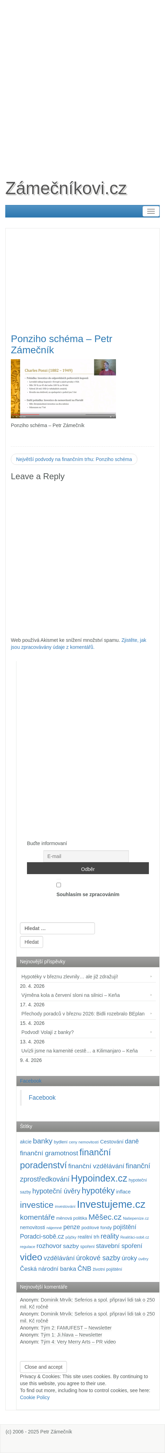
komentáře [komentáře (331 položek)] (37, 1217)
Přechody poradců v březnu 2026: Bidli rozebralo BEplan (83, 1013)
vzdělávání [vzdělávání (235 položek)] (59, 1258)
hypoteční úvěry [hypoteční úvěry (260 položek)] (56, 1191)
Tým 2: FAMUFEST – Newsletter (76, 1328)
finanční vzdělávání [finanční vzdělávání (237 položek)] (96, 1166)
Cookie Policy (35, 1397)
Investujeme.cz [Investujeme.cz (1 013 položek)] (111, 1204)
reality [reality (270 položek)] (110, 1236)
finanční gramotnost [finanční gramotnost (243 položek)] (49, 1153)
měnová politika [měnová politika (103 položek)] (71, 1218)
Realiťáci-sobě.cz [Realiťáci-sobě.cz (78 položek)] (134, 1237)
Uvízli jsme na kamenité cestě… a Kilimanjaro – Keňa (79, 1051)
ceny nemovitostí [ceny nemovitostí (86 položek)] (84, 1142)
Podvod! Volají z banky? (47, 1032)
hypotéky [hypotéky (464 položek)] (98, 1190)
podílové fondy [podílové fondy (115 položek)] (96, 1227)
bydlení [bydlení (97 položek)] (61, 1142)
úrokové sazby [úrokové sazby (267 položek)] (98, 1258)
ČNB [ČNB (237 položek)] (84, 1268)
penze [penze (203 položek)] (71, 1227)
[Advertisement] (82, 82)
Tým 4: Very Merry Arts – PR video (78, 1342)
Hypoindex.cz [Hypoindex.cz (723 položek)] (99, 1178)
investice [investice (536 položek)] (37, 1205)
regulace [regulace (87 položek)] (27, 1247)
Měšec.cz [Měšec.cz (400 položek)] (105, 1217)
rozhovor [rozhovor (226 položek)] (49, 1245)
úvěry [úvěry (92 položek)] (143, 1258)
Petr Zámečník (56, 1431)
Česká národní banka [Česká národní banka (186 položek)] (48, 1269)
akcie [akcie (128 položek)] (26, 1141)
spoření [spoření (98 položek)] (87, 1246)
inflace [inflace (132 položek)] (123, 1192)
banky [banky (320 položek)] (43, 1141)
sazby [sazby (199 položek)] (71, 1245)
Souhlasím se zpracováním (87, 888)
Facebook (30, 1081)
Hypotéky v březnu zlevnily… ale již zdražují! (69, 976)
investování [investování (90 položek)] (65, 1206)
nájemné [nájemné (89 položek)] (54, 1228)
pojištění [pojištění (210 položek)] (124, 1227)
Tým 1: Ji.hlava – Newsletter (71, 1335)
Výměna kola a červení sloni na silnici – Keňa (70, 995)
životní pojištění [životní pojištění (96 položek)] (107, 1269)
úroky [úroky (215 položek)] (129, 1258)
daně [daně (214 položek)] (132, 1141)
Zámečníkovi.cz (66, 188)
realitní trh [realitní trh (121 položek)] (88, 1237)
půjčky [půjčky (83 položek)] (71, 1237)
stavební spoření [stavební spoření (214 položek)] (119, 1245)
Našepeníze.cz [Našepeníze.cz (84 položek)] (136, 1218)
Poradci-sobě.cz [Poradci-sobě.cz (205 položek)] (42, 1236)
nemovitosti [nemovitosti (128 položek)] (32, 1227)
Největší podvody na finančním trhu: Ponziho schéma (74, 459)
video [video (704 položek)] (31, 1257)
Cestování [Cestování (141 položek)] (112, 1141)
